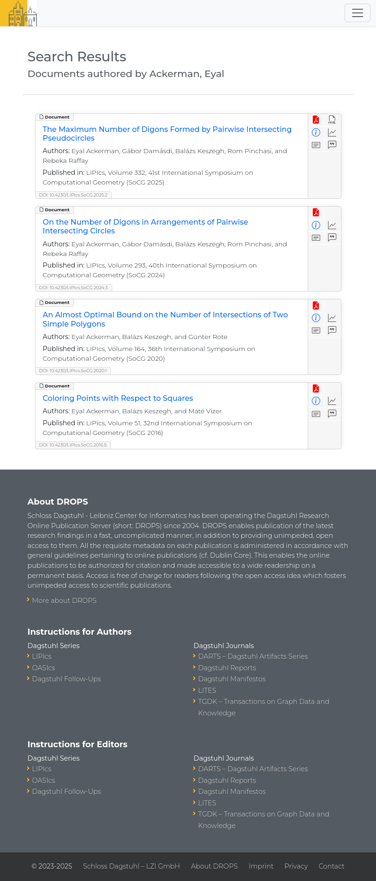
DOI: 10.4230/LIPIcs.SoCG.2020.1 (73, 370)
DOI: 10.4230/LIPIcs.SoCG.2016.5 (73, 444)
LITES (207, 690)
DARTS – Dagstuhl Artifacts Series (253, 656)
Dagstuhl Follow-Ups (66, 679)
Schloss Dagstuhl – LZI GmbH (131, 866)
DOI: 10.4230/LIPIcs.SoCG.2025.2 (73, 194)
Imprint (261, 866)
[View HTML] (332, 120)
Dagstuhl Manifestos (232, 679)
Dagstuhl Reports (227, 668)
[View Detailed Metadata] (316, 132)
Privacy (296, 866)
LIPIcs (42, 656)
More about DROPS (64, 600)
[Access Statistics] (332, 132)
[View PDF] (316, 120)
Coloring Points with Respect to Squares (118, 398)
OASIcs (43, 668)
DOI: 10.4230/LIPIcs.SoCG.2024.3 (73, 287)
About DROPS (214, 866)
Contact (332, 866)
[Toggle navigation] (357, 13)
